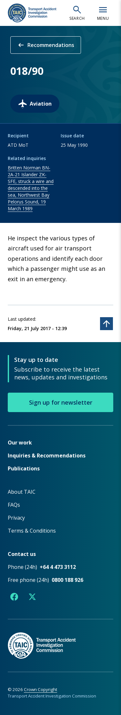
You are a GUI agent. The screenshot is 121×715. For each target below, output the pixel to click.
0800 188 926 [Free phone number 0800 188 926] (67, 579)
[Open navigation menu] (103, 13)
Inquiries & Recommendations (47, 455)
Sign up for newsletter (60, 402)
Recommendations (45, 45)
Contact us (22, 554)
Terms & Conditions (32, 530)
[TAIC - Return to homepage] (60, 639)
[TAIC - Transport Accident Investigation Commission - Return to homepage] (32, 13)
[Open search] (77, 13)
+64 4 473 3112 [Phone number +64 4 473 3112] (58, 567)
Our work (20, 442)
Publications (24, 468)
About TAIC (21, 491)
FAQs (14, 504)
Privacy (16, 517)
